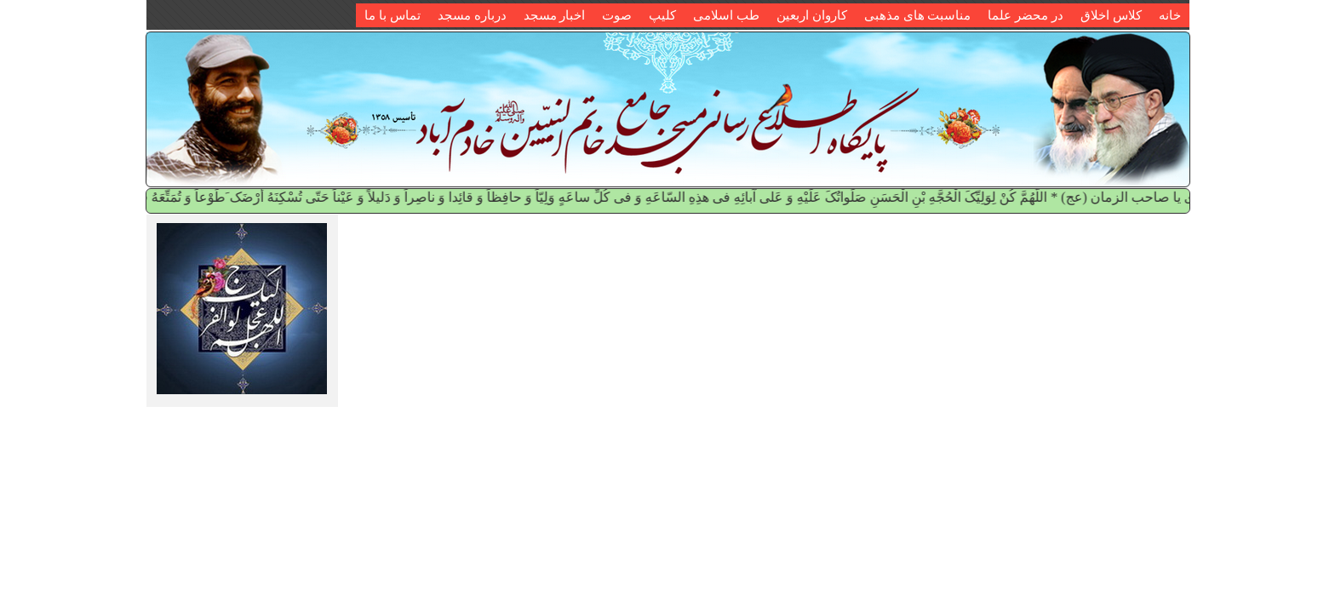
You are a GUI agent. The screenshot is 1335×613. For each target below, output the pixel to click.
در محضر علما (1025, 15)
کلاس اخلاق (1111, 15)
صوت (617, 15)
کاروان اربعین (811, 15)
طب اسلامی (726, 15)
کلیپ (662, 15)
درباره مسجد (472, 15)
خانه (1170, 15)
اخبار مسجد (555, 15)
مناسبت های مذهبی (917, 15)
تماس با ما (392, 15)
